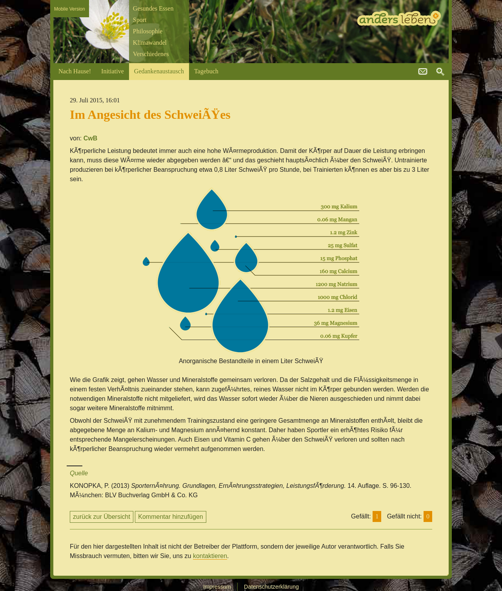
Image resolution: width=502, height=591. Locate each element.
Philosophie (148, 31)
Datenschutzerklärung (271, 587)
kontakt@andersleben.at (422, 71)
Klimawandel (150, 42)
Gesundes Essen (153, 8)
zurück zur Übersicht (101, 516)
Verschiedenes (151, 54)
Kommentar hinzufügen (170, 516)
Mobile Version (69, 9)
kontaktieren (210, 556)
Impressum (217, 587)
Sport (140, 19)
